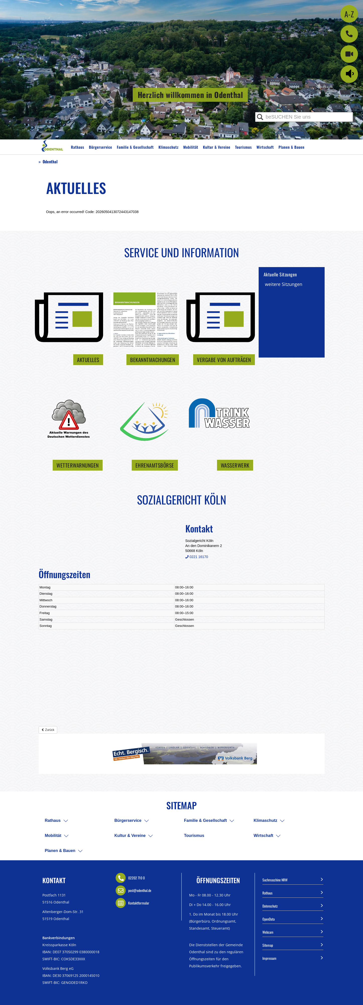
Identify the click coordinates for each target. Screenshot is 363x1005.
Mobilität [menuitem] (53, 835)
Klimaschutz (169, 147)
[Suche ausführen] (260, 117)
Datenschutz (292, 905)
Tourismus (243, 147)
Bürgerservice (100, 147)
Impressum (292, 958)
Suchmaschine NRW (292, 879)
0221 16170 (196, 557)
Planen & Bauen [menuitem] (60, 850)
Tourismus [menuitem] (194, 835)
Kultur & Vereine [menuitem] (130, 835)
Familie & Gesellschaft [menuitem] (205, 820)
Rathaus (77, 147)
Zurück (47, 730)
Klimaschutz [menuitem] (265, 820)
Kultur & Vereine (216, 147)
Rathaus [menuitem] (53, 820)
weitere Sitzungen (283, 284)
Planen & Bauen (291, 147)
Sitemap (292, 945)
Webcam (292, 932)
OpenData (292, 919)
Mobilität (190, 147)
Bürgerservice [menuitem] (127, 820)
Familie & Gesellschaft (135, 147)
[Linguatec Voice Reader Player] (351, 73)
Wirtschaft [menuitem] (263, 835)
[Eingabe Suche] (304, 117)
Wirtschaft (265, 147)
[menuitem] (65, 820)
